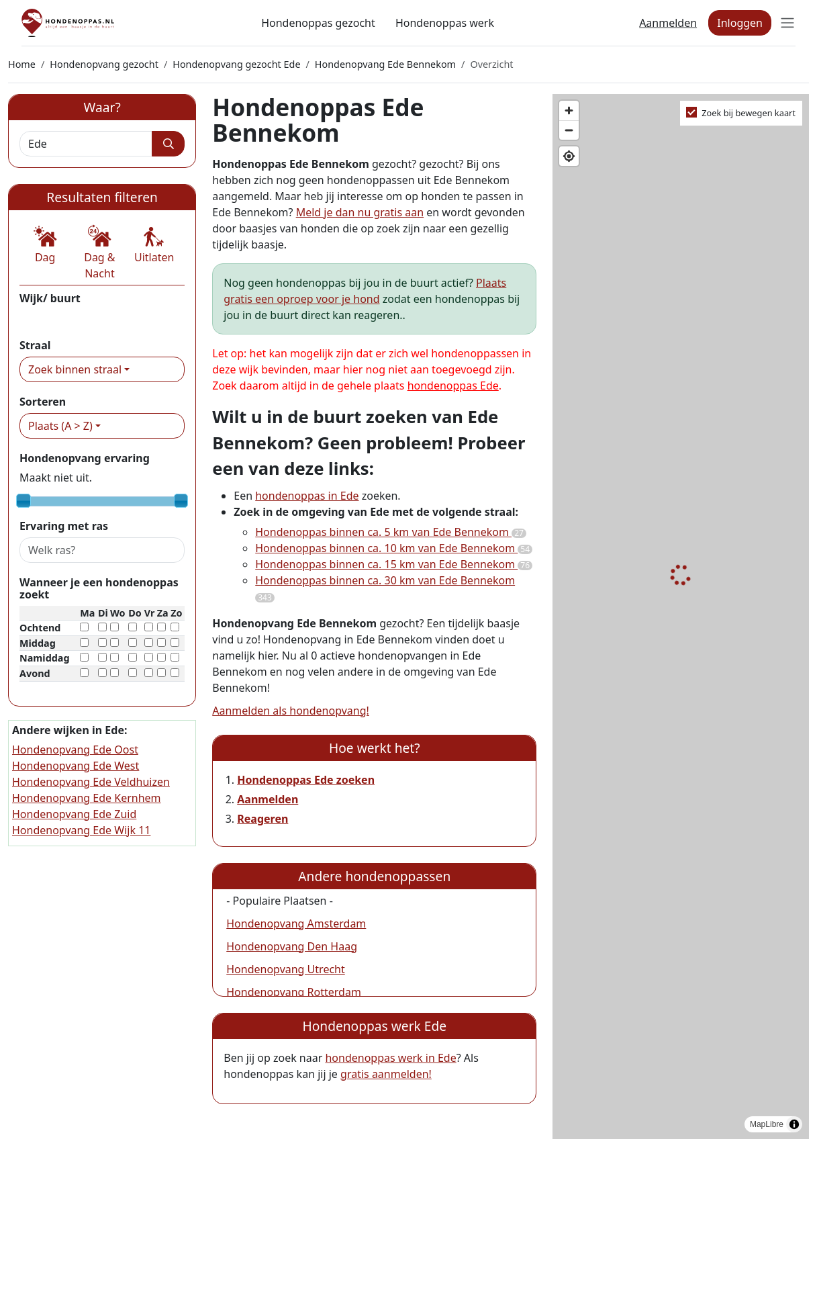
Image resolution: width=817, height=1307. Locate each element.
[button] (44, 245)
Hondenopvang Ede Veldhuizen (91, 781)
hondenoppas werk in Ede (390, 1057)
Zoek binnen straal (75, 369)
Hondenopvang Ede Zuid (74, 814)
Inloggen (740, 22)
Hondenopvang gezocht (104, 64)
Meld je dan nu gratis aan (360, 212)
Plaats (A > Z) (60, 425)
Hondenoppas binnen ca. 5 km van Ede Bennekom (390, 532)
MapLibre (766, 1124)
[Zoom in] (569, 110)
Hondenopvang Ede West (75, 765)
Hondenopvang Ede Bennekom (385, 64)
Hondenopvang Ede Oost (75, 749)
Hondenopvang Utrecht (285, 969)
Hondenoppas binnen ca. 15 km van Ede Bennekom (393, 564)
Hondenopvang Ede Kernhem (86, 798)
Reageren (262, 818)
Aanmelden (668, 22)
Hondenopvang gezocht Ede (236, 64)
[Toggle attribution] (794, 1124)
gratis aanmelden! (386, 1074)
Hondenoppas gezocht (318, 22)
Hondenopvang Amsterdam (296, 923)
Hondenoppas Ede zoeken (306, 779)
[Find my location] (569, 156)
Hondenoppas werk (444, 22)
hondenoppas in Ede (306, 495)
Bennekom (46, 317)
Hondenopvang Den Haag (291, 946)
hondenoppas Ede (453, 385)
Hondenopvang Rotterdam (293, 992)
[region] (680, 617)
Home (22, 64)
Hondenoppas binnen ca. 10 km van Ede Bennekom (393, 548)
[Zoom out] (569, 130)
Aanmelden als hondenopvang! (290, 710)
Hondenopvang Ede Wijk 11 (81, 830)
